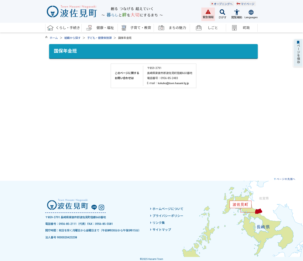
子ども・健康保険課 (99, 38)
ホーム (54, 38)
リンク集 (158, 223)
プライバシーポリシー (167, 216)
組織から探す (72, 38)
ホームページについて (167, 209)
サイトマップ (161, 230)
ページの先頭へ (286, 179)
